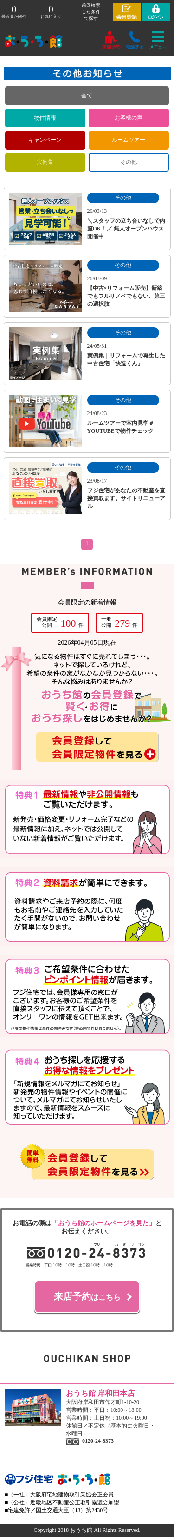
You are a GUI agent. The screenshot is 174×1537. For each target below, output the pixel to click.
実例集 (45, 162)
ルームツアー (128, 140)
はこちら (87, 1296)
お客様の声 (128, 118)
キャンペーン (45, 140)
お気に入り (50, 12)
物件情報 (45, 118)
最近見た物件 (13, 12)
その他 (128, 162)
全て (86, 95)
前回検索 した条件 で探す (91, 12)
